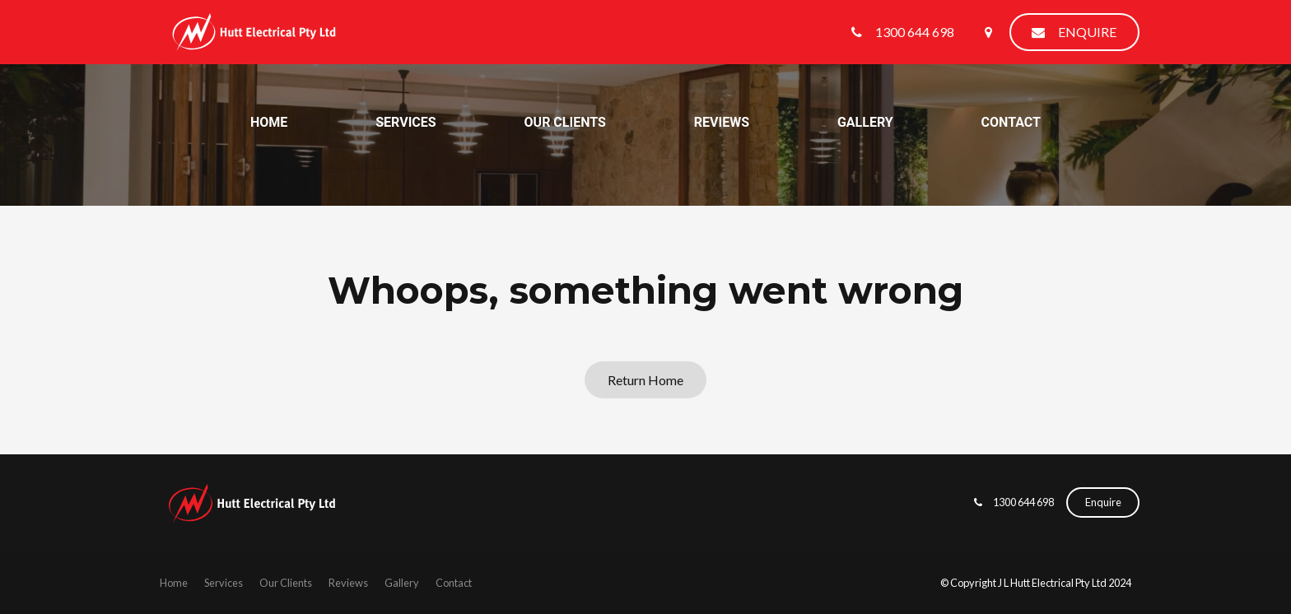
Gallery (865, 122)
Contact (1011, 122)
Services (405, 122)
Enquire (1087, 32)
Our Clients (565, 122)
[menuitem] (173, 583)
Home (268, 122)
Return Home (645, 380)
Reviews (721, 122)
